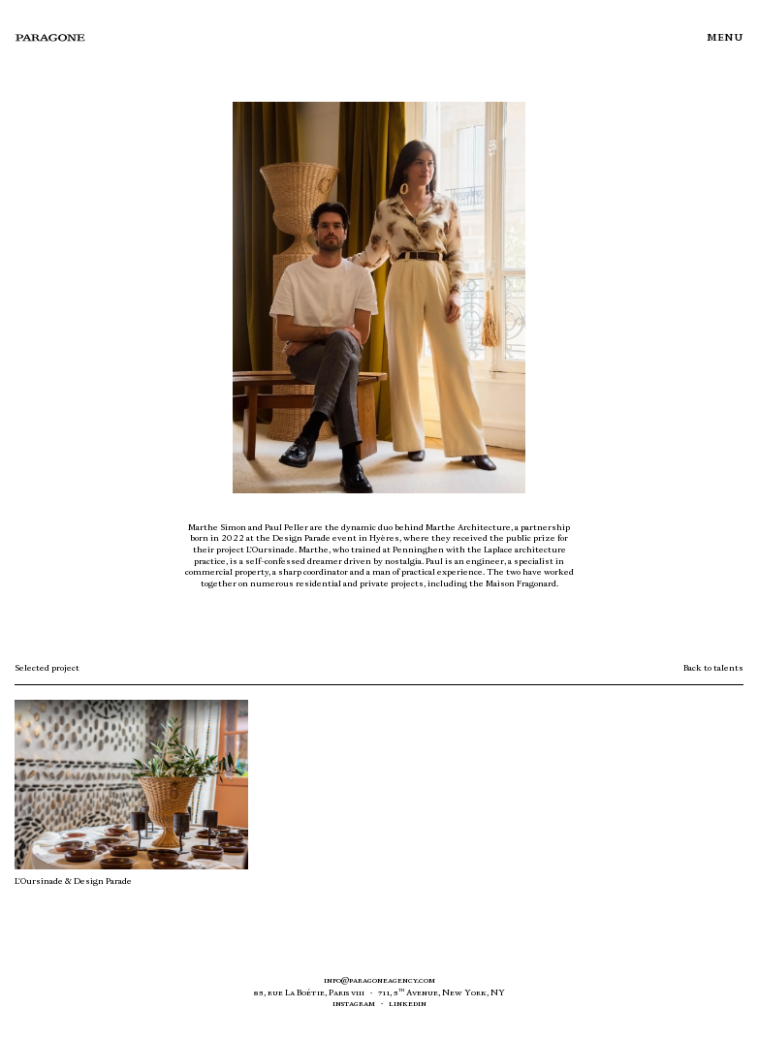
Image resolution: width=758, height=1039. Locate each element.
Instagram (353, 1003)
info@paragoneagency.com (379, 980)
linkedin (407, 1003)
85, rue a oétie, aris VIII (309, 992)
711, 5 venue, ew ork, (441, 992)
